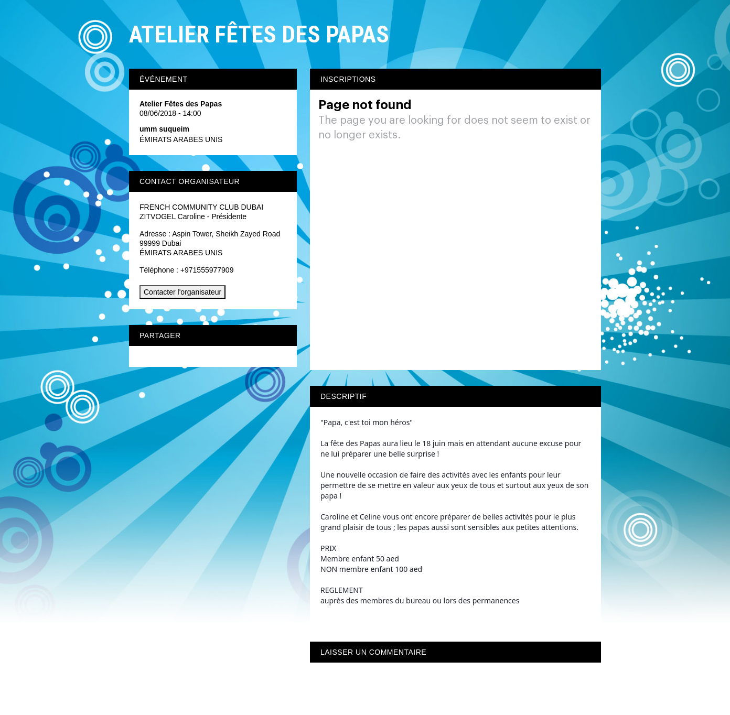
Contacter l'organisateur (182, 292)
